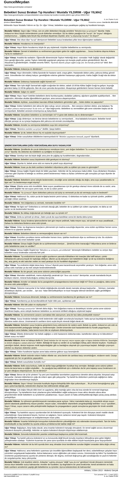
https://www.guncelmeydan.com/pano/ (18, 7)
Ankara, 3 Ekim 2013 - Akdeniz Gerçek (101, 470)
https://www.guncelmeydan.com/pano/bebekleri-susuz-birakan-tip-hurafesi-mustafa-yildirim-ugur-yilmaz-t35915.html (46, 15)
